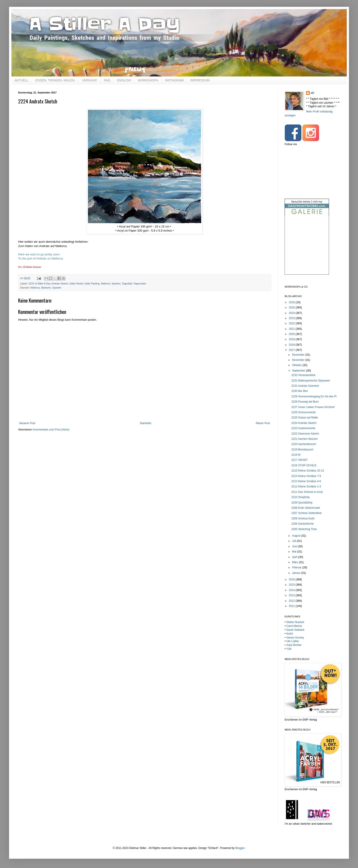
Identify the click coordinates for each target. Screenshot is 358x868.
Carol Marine (294, 626)
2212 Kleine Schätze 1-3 (306, 486)
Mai (294, 551)
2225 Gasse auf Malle (304, 417)
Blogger (239, 848)
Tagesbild (127, 283)
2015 (292, 584)
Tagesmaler (139, 283)
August (296, 535)
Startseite (145, 423)
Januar (296, 573)
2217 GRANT (299, 460)
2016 (292, 579)
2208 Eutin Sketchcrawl (305, 507)
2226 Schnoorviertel (303, 412)
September (299, 370)
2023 (292, 318)
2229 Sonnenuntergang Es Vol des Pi (314, 396)
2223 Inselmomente (303, 428)
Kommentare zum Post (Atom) (51, 429)
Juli (294, 541)
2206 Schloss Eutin (303, 518)
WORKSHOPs (148, 80)
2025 (292, 307)
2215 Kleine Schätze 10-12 (307, 470)
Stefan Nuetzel (295, 622)
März (295, 562)
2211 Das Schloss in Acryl (307, 492)
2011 (292, 606)
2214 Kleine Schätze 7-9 (306, 476)
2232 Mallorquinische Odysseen (310, 380)
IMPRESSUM (200, 80)
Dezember (298, 354)
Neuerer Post (27, 423)
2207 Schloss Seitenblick (306, 513)
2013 (292, 595)
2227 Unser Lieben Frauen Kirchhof (312, 407)
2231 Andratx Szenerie (305, 385)
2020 (292, 334)
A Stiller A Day (42, 283)
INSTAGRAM (174, 80)
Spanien (116, 283)
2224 (31, 283)
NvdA (289, 633)
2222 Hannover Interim (305, 433)
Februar (297, 567)
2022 (292, 323)
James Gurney (295, 637)
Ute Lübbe (292, 641)
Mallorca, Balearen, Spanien (46, 287)
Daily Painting (92, 283)
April (295, 557)
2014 (292, 590)
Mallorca (105, 283)
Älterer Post (263, 423)
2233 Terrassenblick (303, 375)
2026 (292, 302)
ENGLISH (124, 80)
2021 (292, 328)
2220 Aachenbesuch (303, 444)
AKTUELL (22, 80)
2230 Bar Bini (299, 391)
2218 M (295, 454)
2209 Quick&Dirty (301, 502)
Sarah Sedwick (295, 629)
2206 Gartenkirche (302, 523)
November (298, 360)
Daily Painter (76, 283)
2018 (292, 344)
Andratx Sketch (60, 283)
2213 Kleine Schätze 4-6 (306, 481)
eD (312, 93)
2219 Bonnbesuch (302, 449)
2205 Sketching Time (304, 529)
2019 (292, 339)
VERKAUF (89, 80)
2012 (292, 600)
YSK (289, 648)
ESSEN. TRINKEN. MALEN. (55, 80)
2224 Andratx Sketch (304, 423)
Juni (295, 546)
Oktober (297, 365)
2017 (292, 350)
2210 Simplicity (300, 497)
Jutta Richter (294, 645)
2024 (292, 313)
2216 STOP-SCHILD (304, 465)
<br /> (307, 249)
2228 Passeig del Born (305, 401)
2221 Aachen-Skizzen (304, 438)
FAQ (107, 80)
